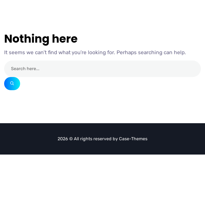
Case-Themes (133, 138)
